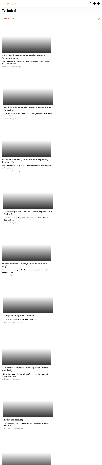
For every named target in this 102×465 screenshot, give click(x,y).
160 (80, 443)
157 (65, 443)
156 (60, 443)
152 (41, 443)
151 (36, 443)
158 (70, 443)
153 (46, 443)
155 (55, 443)
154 (50, 443)
